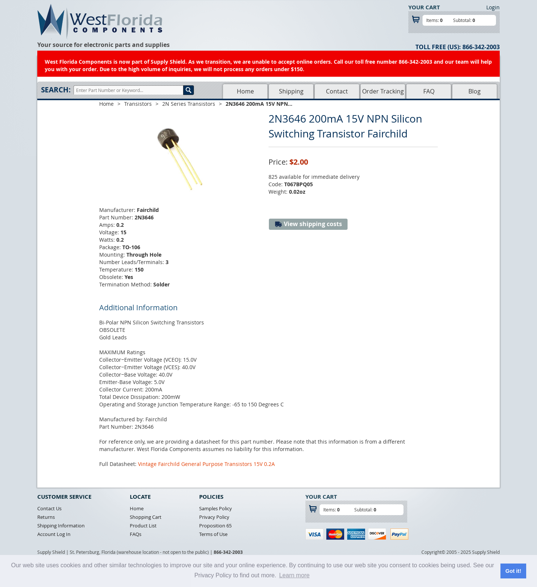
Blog (474, 91)
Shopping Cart (145, 517)
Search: (55, 89)
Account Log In (53, 534)
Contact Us (49, 508)
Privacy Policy (214, 517)
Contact (337, 91)
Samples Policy (215, 508)
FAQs (135, 534)
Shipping (291, 91)
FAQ (428, 91)
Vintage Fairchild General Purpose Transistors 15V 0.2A (206, 463)
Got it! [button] (513, 571)
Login (493, 7)
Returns (46, 517)
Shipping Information (61, 525)
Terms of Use (213, 534)
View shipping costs (308, 224)
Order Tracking (383, 91)
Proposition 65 (215, 525)
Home (245, 91)
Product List (143, 525)
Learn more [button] (294, 575)
